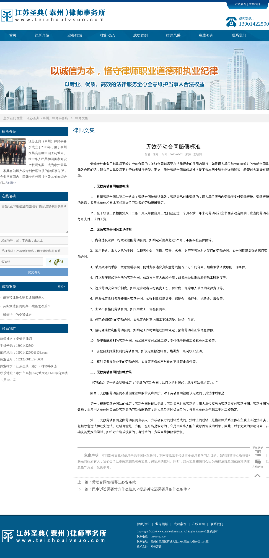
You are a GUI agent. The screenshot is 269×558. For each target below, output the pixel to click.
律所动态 (107, 35)
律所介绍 (42, 35)
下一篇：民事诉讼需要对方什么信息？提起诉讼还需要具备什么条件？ (134, 489)
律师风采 (173, 35)
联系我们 (254, 4)
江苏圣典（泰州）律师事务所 (47, 118)
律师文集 (81, 118)
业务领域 (74, 35)
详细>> (11, 183)
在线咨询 (240, 4)
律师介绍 (143, 524)
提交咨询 (34, 272)
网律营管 (155, 546)
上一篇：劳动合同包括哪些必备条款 (107, 482)
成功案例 (140, 35)
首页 (12, 35)
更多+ (61, 286)
